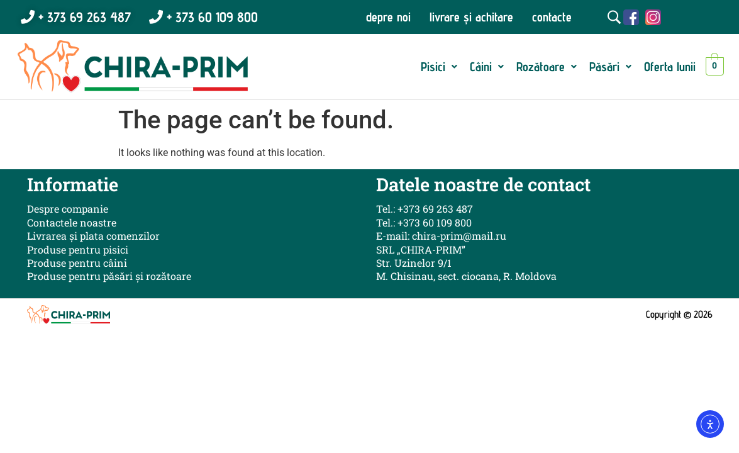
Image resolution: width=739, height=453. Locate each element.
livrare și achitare (471, 17)
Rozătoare (546, 66)
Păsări (610, 66)
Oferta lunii (670, 66)
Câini (487, 66)
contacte (552, 17)
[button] (439, 66)
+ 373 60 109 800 (203, 17)
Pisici (439, 66)
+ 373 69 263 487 (76, 17)
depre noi (388, 17)
